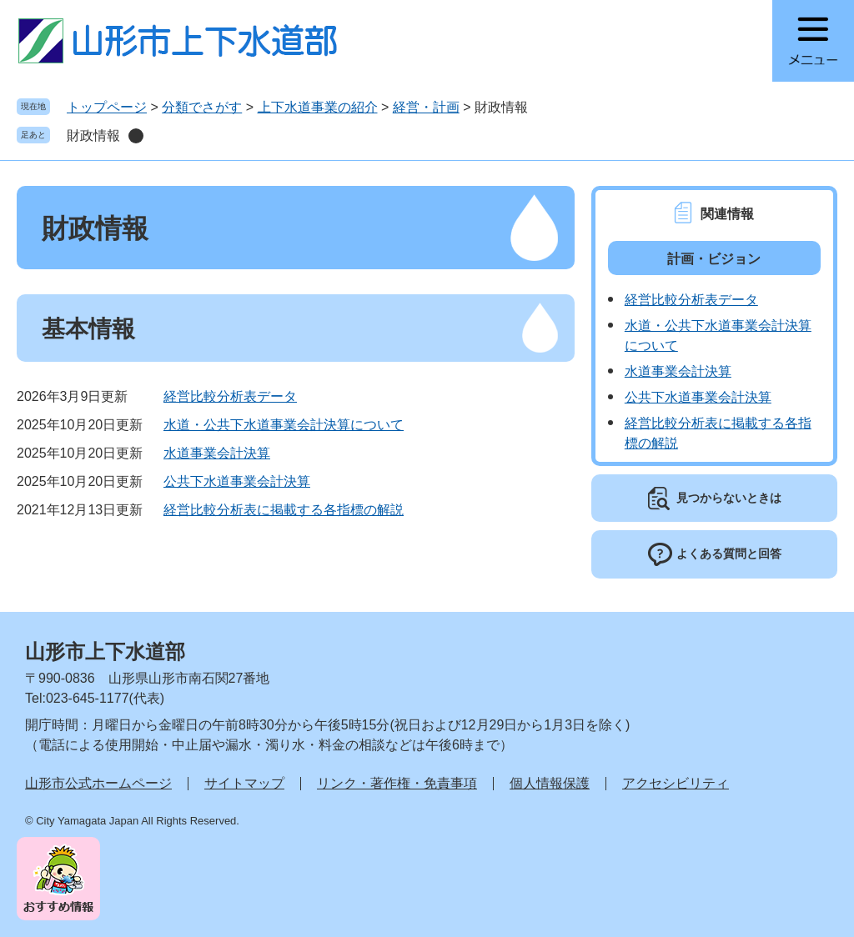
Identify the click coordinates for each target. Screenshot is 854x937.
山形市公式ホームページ (98, 783)
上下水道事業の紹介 (318, 107)
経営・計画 (426, 107)
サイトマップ (244, 783)
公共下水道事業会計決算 (236, 481)
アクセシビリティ (675, 783)
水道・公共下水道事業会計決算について (283, 425)
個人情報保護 (550, 783)
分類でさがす (202, 107)
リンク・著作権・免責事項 (397, 783)
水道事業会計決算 (216, 453)
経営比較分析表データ (230, 396)
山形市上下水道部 (105, 651)
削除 (135, 135)
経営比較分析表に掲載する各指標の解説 (283, 510)
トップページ (107, 107)
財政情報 (93, 135)
